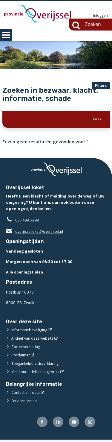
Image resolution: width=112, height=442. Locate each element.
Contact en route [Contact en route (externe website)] (26, 394)
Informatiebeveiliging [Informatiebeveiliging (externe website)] (30, 331)
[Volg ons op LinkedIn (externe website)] (56, 424)
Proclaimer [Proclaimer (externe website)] (21, 356)
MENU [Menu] (6, 35)
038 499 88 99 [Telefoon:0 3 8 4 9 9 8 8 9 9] (28, 221)
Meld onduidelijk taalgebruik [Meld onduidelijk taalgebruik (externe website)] (37, 373)
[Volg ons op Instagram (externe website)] (89, 424)
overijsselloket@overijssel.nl (36, 232)
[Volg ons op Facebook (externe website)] (39, 424)
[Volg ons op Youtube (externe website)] (73, 424)
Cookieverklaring (26, 347)
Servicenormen (25, 402)
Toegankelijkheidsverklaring (37, 364)
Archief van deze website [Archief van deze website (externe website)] (34, 339)
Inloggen (100, 15)
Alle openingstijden (26, 273)
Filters (101, 85)
